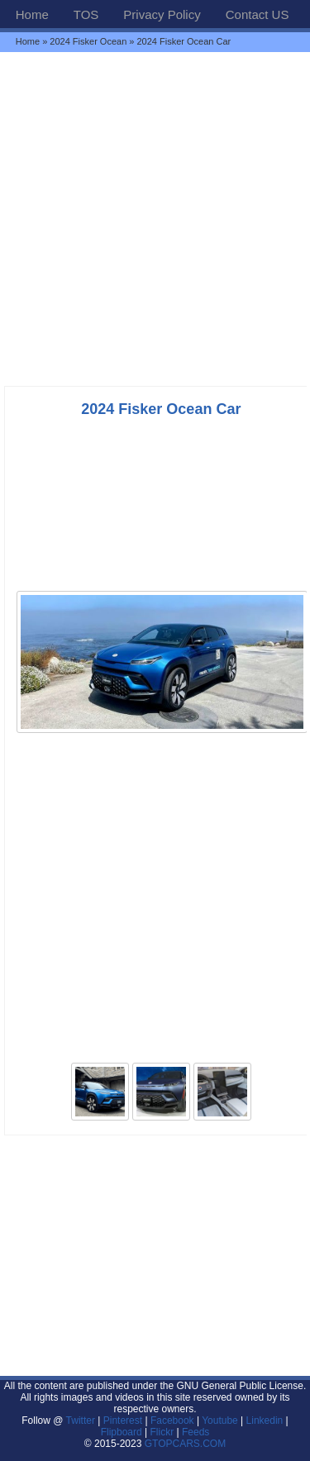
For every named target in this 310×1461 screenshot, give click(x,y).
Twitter (82, 1420)
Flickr (162, 1432)
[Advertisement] (155, 219)
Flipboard (121, 1432)
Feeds (195, 1432)
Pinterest (122, 1420)
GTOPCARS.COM (185, 1443)
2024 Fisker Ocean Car (161, 409)
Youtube (220, 1420)
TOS (86, 14)
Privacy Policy (161, 14)
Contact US (257, 14)
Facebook (172, 1420)
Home (32, 14)
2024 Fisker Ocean (88, 41)
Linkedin (265, 1420)
